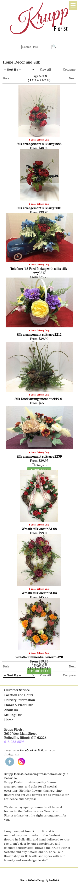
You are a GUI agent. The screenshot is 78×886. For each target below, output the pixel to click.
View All (45, 69)
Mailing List (13, 715)
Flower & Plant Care (18, 705)
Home (8, 720)
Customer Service (17, 690)
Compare (69, 69)
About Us (11, 710)
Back (6, 78)
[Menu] (73, 5)
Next (72, 78)
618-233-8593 (14, 742)
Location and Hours (18, 695)
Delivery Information (19, 700)
